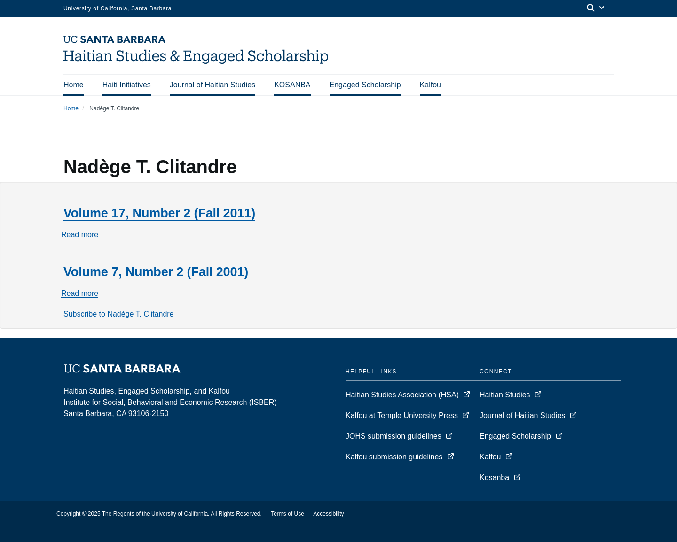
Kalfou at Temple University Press (403, 415)
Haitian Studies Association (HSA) (403, 395)
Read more (79, 235)
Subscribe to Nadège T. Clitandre (118, 314)
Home (73, 85)
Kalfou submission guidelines (395, 457)
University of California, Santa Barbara (117, 8)
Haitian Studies (506, 395)
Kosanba (494, 477)
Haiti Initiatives (126, 85)
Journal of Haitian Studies (212, 85)
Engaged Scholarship (365, 85)
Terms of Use (287, 514)
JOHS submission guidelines (394, 436)
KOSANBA (292, 85)
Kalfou (430, 85)
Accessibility (328, 514)
